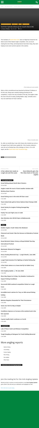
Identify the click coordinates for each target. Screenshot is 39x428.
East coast (14, 24)
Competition (26, 24)
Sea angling (6, 382)
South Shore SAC (14, 39)
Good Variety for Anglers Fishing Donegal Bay (15, 232)
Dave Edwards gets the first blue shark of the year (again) (29, 197)
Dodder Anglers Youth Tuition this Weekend (14, 252)
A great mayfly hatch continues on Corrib (13, 344)
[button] (36, 2)
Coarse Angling (7, 377)
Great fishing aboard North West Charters (13, 208)
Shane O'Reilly (6, 29)
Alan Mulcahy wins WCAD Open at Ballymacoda (15, 243)
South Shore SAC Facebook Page (18, 174)
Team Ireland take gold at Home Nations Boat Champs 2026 (19, 226)
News (20, 24)
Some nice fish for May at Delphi (11, 330)
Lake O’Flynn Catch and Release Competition (15, 353)
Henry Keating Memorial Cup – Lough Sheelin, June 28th (18, 279)
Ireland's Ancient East (10, 182)
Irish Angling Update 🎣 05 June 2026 (12, 295)
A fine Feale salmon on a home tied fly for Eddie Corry (17, 290)
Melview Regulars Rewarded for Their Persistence (16, 325)
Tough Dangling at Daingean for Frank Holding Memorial (18, 359)
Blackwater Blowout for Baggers (11, 274)
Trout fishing (6, 374)
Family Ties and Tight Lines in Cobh (12, 237)
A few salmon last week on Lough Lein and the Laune (9, 196)
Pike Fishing (6, 379)
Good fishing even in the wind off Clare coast (14, 221)
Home (2, 6)
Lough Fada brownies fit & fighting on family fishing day (18, 285)
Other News (6, 384)
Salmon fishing (7, 371)
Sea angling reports (8, 6)
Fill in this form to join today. (8, 412)
